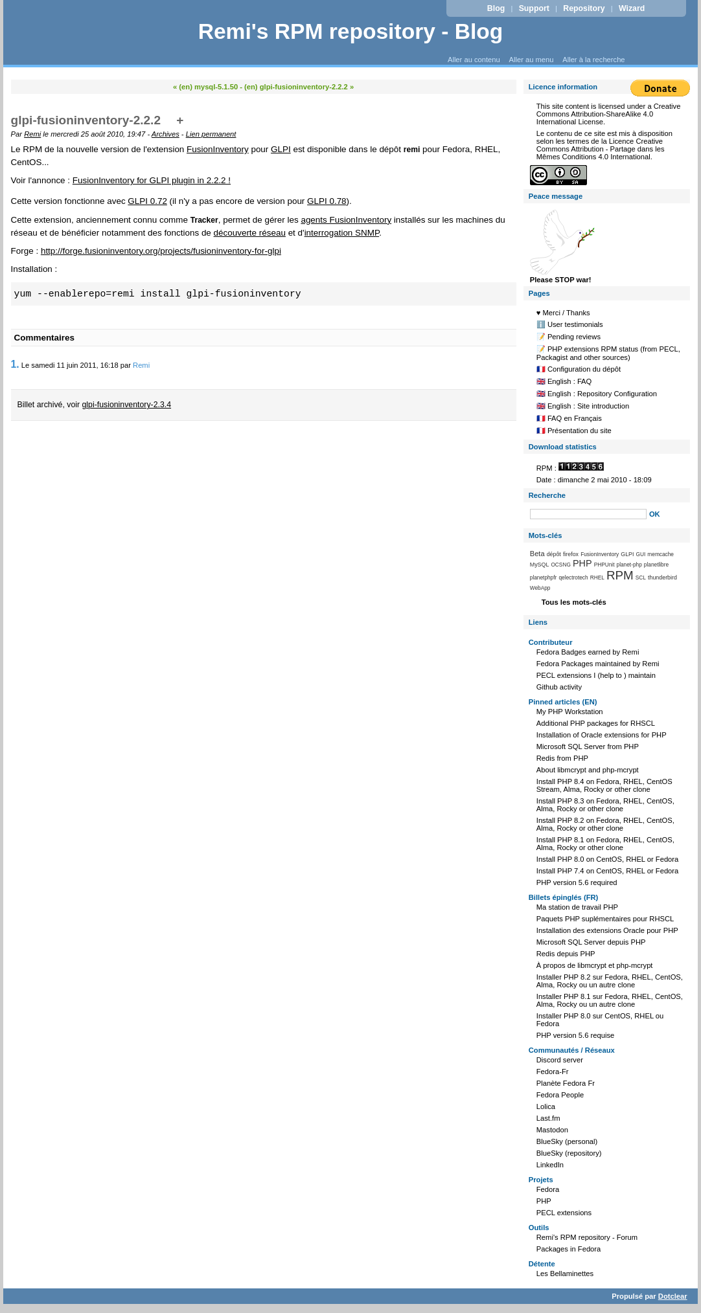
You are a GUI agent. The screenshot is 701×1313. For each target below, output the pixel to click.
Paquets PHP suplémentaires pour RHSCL (605, 919)
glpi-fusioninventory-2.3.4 (127, 404)
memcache (660, 554)
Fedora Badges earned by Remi (587, 652)
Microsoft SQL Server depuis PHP (591, 942)
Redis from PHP (562, 758)
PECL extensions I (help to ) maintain (596, 675)
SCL (641, 577)
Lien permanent (211, 134)
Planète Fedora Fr (565, 1083)
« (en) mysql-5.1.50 (205, 87)
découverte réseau (250, 233)
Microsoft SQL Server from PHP (587, 746)
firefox (571, 554)
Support (534, 8)
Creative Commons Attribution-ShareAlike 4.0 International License (608, 114)
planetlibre (656, 564)
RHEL (597, 577)
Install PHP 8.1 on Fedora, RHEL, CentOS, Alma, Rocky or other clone (605, 843)
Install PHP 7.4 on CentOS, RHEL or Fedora (607, 871)
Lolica (545, 1106)
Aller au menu (531, 59)
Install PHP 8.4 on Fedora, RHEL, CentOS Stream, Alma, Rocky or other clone (604, 785)
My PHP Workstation (569, 711)
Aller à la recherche (593, 59)
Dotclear (672, 1296)
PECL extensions (564, 1213)
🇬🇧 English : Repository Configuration (596, 394)
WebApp (540, 588)
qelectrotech (573, 577)
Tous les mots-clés (574, 602)
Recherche (547, 495)
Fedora (547, 1189)
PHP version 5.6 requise (575, 1035)
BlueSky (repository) (569, 1153)
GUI (641, 554)
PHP (582, 563)
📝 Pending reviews (568, 337)
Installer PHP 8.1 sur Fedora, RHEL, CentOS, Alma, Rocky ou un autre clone (609, 1000)
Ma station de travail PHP (577, 907)
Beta (537, 553)
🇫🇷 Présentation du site (574, 430)
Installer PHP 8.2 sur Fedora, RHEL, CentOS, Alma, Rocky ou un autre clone (609, 981)
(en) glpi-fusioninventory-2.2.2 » (299, 87)
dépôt (554, 554)
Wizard (632, 8)
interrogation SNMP (342, 233)
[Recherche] (588, 514)
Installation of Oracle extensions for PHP (601, 735)
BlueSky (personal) (567, 1141)
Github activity (559, 687)
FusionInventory (218, 149)
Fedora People (560, 1095)
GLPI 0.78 (327, 201)
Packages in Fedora (568, 1249)
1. (15, 364)
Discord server (559, 1060)
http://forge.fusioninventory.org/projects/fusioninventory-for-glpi (161, 251)
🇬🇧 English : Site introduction (582, 406)
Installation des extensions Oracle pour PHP (607, 930)
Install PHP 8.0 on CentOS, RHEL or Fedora (607, 859)
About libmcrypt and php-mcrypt (587, 770)
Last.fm (548, 1118)
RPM (620, 575)
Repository (583, 8)
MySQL (539, 564)
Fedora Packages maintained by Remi (598, 664)
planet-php (629, 564)
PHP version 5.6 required (576, 882)
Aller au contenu (474, 59)
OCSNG (560, 564)
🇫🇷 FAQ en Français (569, 418)
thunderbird (662, 577)
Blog (496, 8)
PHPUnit (604, 564)
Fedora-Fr (552, 1071)
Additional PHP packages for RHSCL (595, 723)
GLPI (281, 149)
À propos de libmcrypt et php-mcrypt (594, 965)
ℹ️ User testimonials (569, 324)
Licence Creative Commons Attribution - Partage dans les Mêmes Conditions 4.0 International (600, 149)
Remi (32, 134)
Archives (165, 134)
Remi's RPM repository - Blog (350, 31)
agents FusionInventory (346, 220)
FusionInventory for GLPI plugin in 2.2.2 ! (152, 180)
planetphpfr (543, 577)
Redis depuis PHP (565, 954)
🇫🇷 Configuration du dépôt (578, 369)
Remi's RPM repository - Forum (587, 1237)
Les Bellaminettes (564, 1273)
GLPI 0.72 (147, 201)
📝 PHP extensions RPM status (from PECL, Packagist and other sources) (608, 353)
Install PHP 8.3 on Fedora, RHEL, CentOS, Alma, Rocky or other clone (605, 805)
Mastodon (552, 1130)
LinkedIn (550, 1165)
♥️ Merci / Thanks (563, 313)
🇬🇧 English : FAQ (564, 381)
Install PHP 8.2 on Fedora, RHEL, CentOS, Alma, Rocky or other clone (605, 824)
